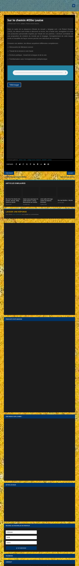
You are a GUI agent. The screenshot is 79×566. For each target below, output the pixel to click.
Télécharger (14, 85)
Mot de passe (10, 525)
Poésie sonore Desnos (32, 23)
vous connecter (17, 152)
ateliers (23, 23)
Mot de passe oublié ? (39, 530)
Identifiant (8, 522)
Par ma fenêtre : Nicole (65, 137)
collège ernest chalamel (34, 97)
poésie (50, 97)
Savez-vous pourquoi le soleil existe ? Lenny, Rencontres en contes (30, 137)
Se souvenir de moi (40, 528)
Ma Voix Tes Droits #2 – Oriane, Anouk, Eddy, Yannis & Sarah (13, 137)
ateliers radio (22, 97)
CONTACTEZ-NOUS (39, 510)
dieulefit (44, 97)
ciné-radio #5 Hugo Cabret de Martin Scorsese (46, 137)
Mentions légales (35, 564)
